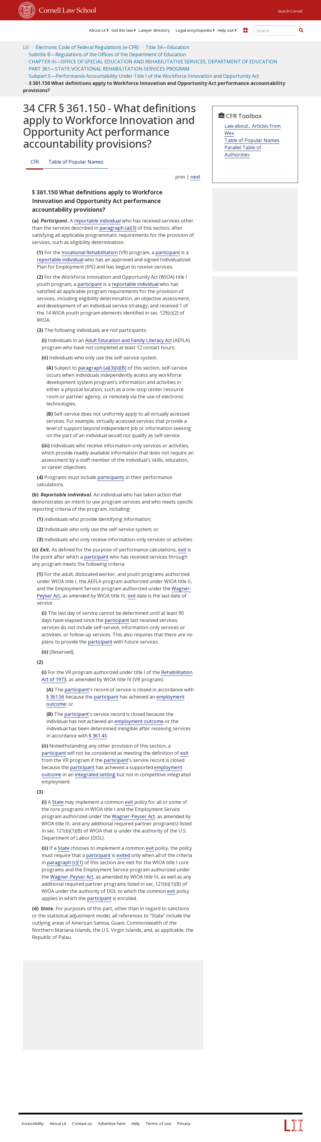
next (195, 176)
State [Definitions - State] (58, 802)
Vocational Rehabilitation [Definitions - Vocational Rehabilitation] (90, 252)
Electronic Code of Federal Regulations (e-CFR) (87, 47)
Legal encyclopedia (194, 30)
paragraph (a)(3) (118, 228)
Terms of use (158, 1123)
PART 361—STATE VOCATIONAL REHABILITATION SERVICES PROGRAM (109, 68)
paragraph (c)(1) (65, 862)
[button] (301, 30)
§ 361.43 (98, 735)
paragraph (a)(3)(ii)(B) (102, 368)
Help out (225, 30)
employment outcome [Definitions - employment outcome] (138, 721)
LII (26, 47)
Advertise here (112, 1123)
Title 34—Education (167, 47)
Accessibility (33, 1123)
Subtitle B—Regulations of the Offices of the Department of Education (107, 54)
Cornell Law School (65, 9)
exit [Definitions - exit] (182, 549)
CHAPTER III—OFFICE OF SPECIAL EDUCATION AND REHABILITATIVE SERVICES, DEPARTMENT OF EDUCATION (153, 61)
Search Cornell (290, 11)
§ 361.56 (55, 696)
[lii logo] (42, 30)
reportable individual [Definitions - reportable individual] (97, 220)
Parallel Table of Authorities (242, 151)
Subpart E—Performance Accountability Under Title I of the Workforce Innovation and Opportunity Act (144, 76)
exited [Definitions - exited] (123, 855)
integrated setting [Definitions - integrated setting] (95, 774)
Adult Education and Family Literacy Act (128, 340)
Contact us (82, 1123)
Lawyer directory (154, 30)
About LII (97, 30)
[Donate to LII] (245, 30)
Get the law (122, 30)
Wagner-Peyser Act (133, 816)
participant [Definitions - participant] (167, 252)
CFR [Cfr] (34, 161)
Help (136, 1123)
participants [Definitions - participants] (110, 477)
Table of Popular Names (75, 161)
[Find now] (301, 30)
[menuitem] (97, 30)
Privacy (183, 1123)
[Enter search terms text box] (275, 30)
